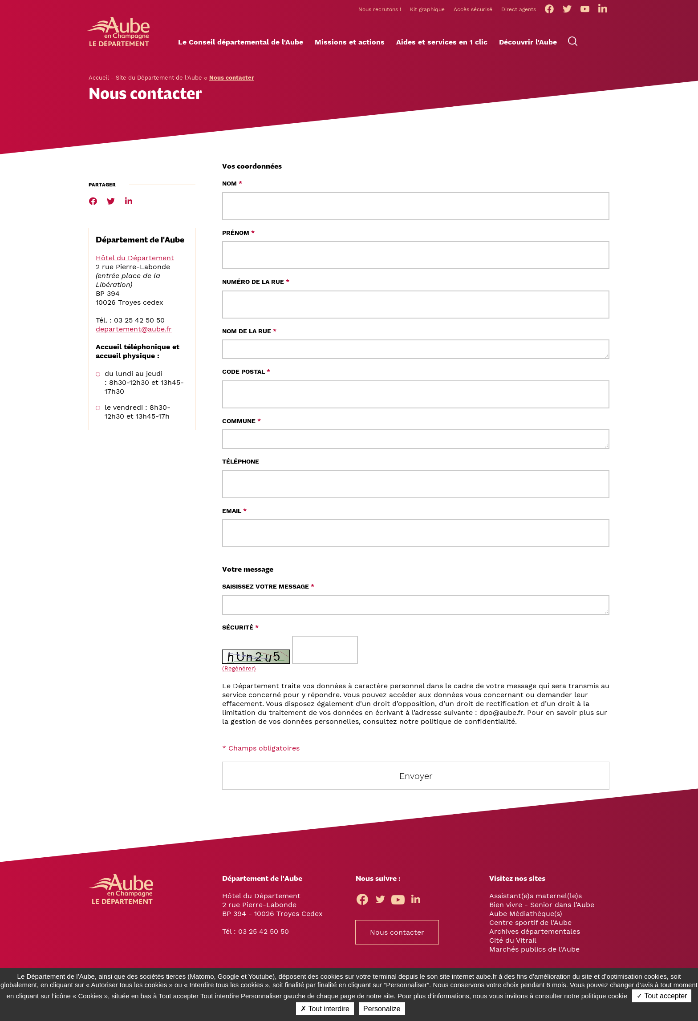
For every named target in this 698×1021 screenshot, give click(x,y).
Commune (241, 423)
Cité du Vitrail (512, 943)
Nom (232, 186)
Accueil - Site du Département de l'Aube (145, 80)
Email (234, 513)
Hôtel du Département (135, 260)
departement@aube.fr (134, 331)
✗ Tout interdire (324, 1009)
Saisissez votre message (268, 589)
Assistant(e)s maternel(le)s (535, 898)
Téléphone (240, 464)
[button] (240, 45)
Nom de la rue (249, 333)
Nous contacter (397, 935)
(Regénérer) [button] (239, 671)
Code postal (246, 374)
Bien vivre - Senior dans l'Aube (541, 907)
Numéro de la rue (255, 284)
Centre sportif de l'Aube (530, 925)
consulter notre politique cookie (581, 996)
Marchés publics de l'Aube (534, 952)
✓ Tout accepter (662, 996)
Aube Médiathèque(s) (525, 916)
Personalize (382, 1009)
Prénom (238, 235)
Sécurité (240, 630)
